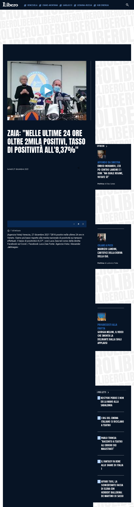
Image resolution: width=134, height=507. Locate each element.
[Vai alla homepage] (10, 5)
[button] (74, 224)
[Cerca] (127, 5)
